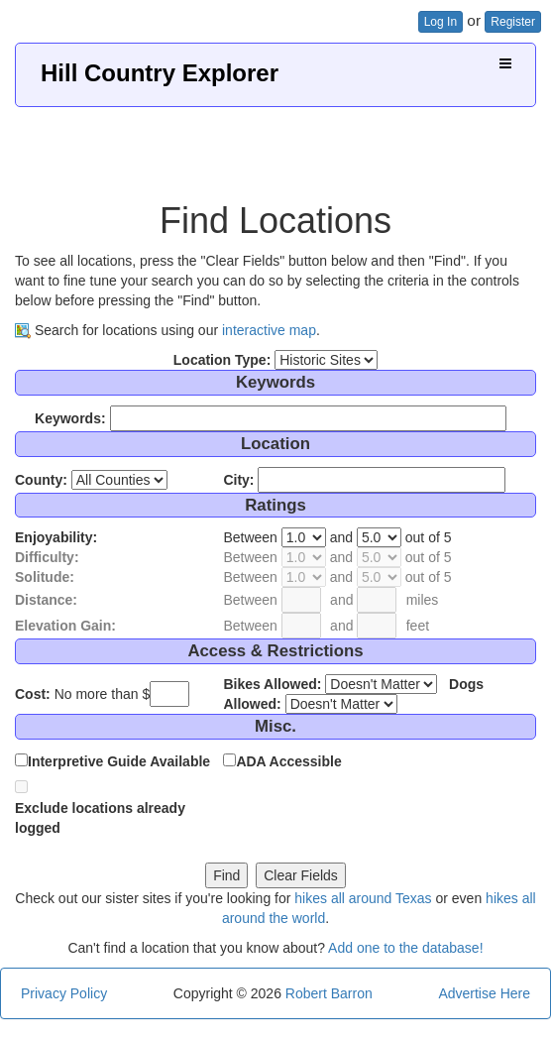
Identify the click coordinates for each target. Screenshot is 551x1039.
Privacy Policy (64, 993)
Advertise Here (484, 993)
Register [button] (513, 22)
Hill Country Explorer (159, 72)
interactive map (269, 330)
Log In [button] (440, 22)
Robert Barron (329, 993)
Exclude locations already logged (100, 818)
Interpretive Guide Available (119, 761)
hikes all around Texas (362, 898)
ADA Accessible (288, 761)
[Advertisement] (275, 146)
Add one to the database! (405, 948)
